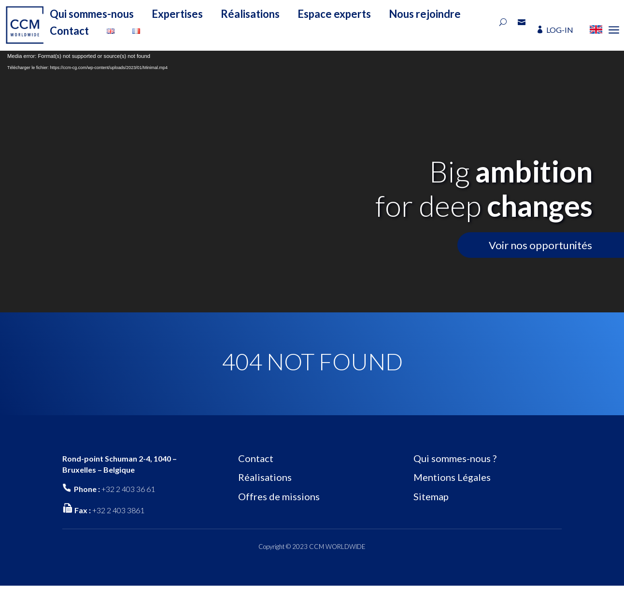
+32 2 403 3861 (118, 510)
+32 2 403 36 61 (128, 488)
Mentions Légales (452, 477)
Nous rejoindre (425, 13)
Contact (69, 30)
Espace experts (334, 13)
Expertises (177, 13)
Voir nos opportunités (540, 245)
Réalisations (250, 13)
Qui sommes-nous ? (454, 458)
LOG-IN (559, 29)
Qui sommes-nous (92, 13)
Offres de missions (279, 496)
